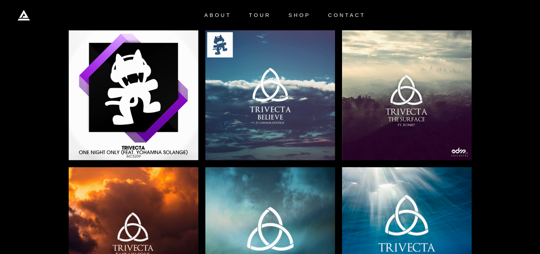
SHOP (299, 15)
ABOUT (217, 15)
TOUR (260, 15)
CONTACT (346, 15)
